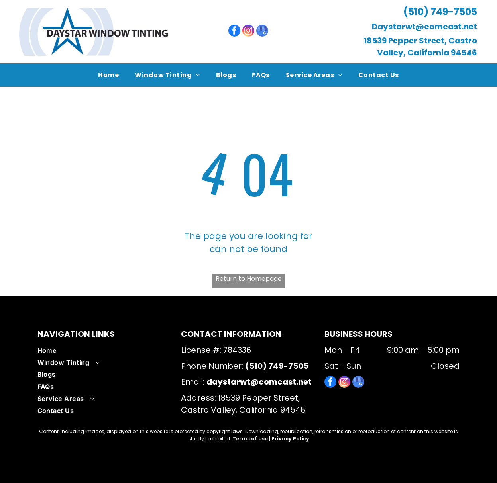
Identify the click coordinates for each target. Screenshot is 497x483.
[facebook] (234, 32)
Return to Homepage (249, 278)
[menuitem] (108, 75)
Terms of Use (250, 438)
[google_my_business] (262, 32)
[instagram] (248, 32)
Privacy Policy (290, 438)
